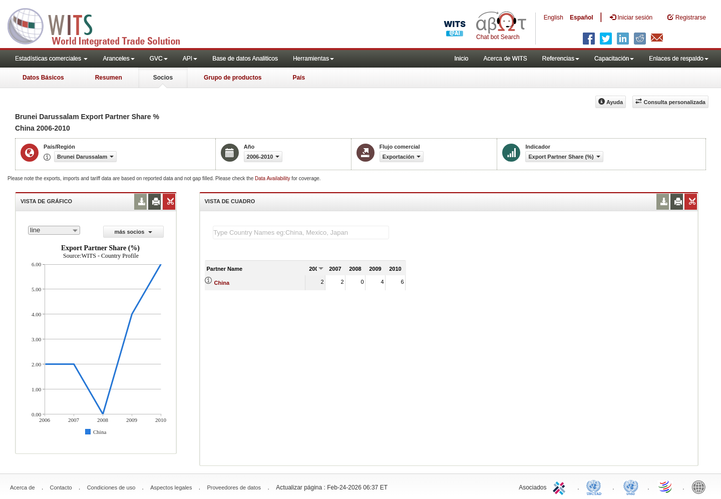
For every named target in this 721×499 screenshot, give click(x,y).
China (222, 283)
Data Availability (273, 178)
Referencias (560, 58)
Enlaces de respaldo (678, 58)
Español (581, 17)
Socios (163, 77)
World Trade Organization (666, 486)
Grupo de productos (232, 77)
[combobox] (54, 230)
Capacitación (614, 58)
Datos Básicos (43, 77)
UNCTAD (596, 486)
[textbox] (301, 232)
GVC (159, 58)
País (298, 77)
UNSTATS (631, 486)
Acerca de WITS (505, 58)
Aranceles (118, 58)
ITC (561, 486)
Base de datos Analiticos (245, 58)
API (190, 58)
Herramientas (313, 58)
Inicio (461, 58)
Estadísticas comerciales (51, 58)
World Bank (701, 486)
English (553, 17)
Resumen (108, 77)
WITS (100, 25)
